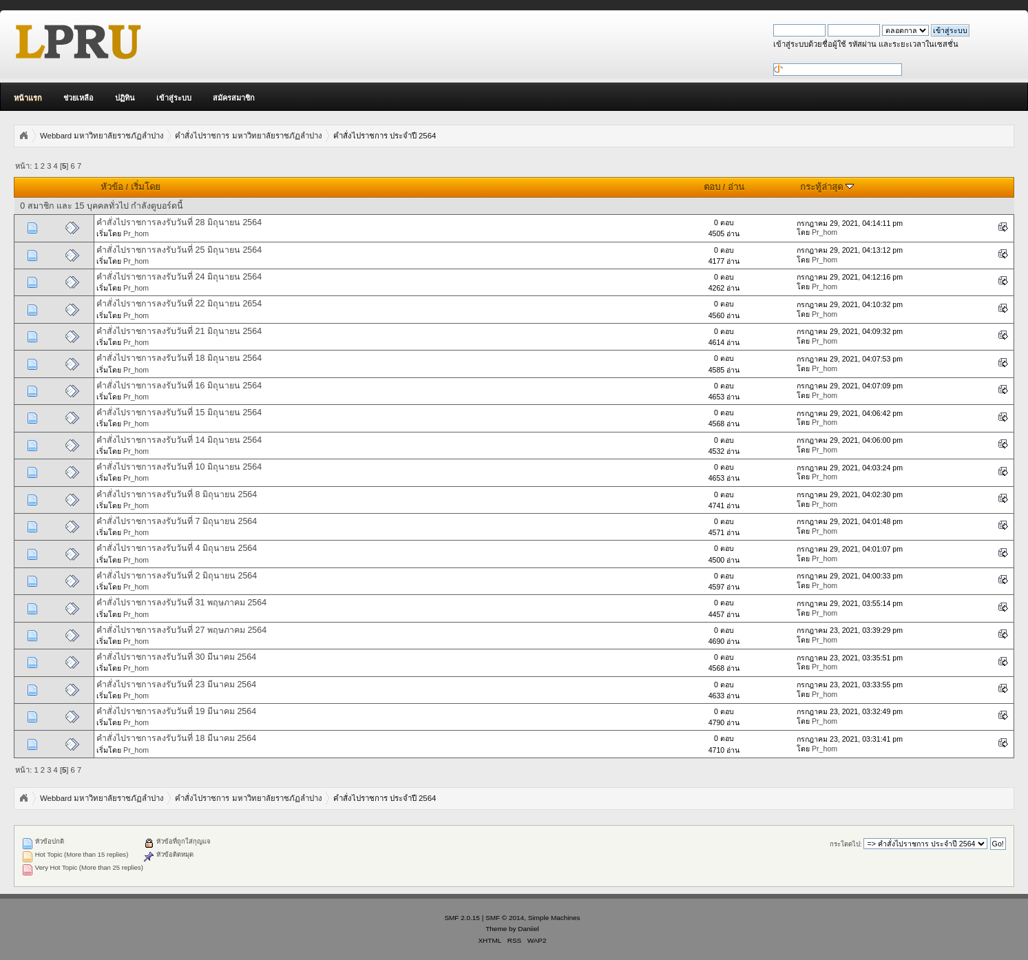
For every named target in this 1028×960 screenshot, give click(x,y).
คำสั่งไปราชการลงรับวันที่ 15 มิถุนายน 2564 (179, 412)
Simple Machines (554, 917)
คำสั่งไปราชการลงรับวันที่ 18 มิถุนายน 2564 (179, 358)
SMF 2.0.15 (462, 917)
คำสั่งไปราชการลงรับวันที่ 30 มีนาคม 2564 (176, 657)
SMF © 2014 (504, 917)
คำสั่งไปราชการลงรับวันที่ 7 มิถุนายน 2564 (176, 521)
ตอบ (712, 187)
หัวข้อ (112, 187)
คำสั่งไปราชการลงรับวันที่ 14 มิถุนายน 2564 (179, 440)
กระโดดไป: (846, 844)
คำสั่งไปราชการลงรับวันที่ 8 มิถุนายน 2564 (176, 494)
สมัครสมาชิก (234, 98)
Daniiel (528, 928)
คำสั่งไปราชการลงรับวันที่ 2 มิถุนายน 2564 (176, 576)
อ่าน (736, 187)
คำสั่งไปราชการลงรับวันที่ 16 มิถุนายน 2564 (179, 385)
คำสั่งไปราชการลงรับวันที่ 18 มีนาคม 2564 (176, 738)
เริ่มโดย (145, 187)
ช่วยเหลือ (78, 98)
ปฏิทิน (125, 98)
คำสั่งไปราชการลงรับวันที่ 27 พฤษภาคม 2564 (181, 630)
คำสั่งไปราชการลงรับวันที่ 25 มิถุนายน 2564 (179, 250)
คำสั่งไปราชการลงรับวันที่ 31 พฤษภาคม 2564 (181, 602)
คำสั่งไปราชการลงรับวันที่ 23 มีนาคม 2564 (176, 684)
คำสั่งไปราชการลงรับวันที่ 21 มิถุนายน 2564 (179, 331)
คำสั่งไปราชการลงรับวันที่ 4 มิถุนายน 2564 (176, 548)
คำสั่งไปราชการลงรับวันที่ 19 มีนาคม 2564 (176, 711)
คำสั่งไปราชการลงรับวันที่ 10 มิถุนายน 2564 (179, 467)
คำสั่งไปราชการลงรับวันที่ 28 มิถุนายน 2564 (179, 222)
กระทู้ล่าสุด (827, 187)
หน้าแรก (28, 98)
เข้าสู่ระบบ (173, 98)
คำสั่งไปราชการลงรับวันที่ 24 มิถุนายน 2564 (179, 277)
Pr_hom (136, 233)
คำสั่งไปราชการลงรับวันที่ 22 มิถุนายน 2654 (179, 304)
